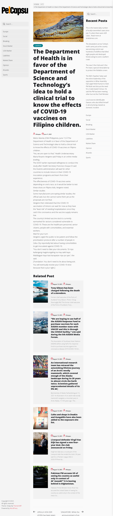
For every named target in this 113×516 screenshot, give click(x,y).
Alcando (6, 70)
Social (5, 36)
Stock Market (7, 46)
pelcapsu (38, 134)
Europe (5, 31)
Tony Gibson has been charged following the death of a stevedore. (65, 290)
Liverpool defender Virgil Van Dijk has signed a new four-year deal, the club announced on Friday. (66, 443)
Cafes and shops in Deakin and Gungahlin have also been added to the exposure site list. (66, 418)
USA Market (7, 51)
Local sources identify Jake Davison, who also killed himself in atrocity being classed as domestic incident (97, 104)
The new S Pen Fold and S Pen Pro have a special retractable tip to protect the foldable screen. (97, 67)
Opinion (6, 65)
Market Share (8, 60)
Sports (5, 75)
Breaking (6, 41)
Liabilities (6, 55)
